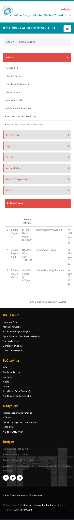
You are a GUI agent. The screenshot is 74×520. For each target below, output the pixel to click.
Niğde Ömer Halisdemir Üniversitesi (22, 495)
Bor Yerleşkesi (11, 340)
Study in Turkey (11, 372)
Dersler (10, 157)
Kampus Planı (10, 322)
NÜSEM (7, 417)
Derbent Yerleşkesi (13, 345)
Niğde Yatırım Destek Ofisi (17, 395)
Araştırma (12, 135)
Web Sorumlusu (23, 509)
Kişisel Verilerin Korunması (18, 412)
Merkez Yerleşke (12, 326)
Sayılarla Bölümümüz (19, 83)
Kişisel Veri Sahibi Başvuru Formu (25, 124)
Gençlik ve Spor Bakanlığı (17, 391)
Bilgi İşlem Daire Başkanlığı (38, 504)
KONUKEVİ (8, 427)
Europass (8, 376)
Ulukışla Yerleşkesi (13, 350)
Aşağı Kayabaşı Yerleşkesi (17, 331)
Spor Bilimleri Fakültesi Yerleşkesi (21, 336)
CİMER (6, 386)
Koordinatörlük (15, 100)
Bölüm (10, 57)
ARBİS (6, 381)
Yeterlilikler (13, 168)
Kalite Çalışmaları (17, 179)
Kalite (9, 190)
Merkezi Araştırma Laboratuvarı (20, 422)
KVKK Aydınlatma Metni (19, 108)
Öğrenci (10, 146)
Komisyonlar (14, 92)
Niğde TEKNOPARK (13, 431)
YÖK (5, 367)
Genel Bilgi (12, 67)
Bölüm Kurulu (14, 75)
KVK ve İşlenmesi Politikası (21, 116)
